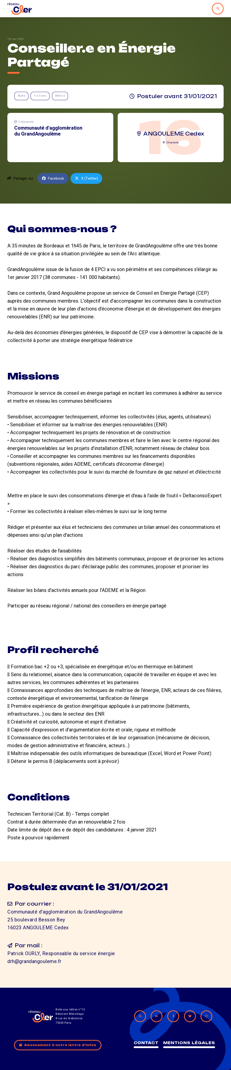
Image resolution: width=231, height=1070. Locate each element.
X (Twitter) (86, 178)
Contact (146, 1042)
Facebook (53, 178)
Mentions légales (189, 1042)
